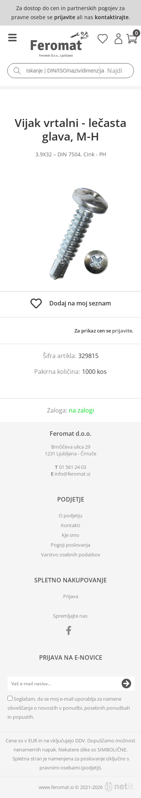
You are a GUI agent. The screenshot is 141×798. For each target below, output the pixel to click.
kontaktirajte (112, 17)
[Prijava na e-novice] (126, 684)
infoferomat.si (72, 473)
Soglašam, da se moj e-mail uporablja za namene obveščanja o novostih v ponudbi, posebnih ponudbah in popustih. (69, 707)
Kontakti (70, 525)
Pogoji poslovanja (70, 544)
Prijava (118, 39)
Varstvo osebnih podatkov (70, 554)
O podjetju (70, 515)
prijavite (64, 17)
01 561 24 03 (72, 467)
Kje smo (70, 535)
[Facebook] (70, 632)
